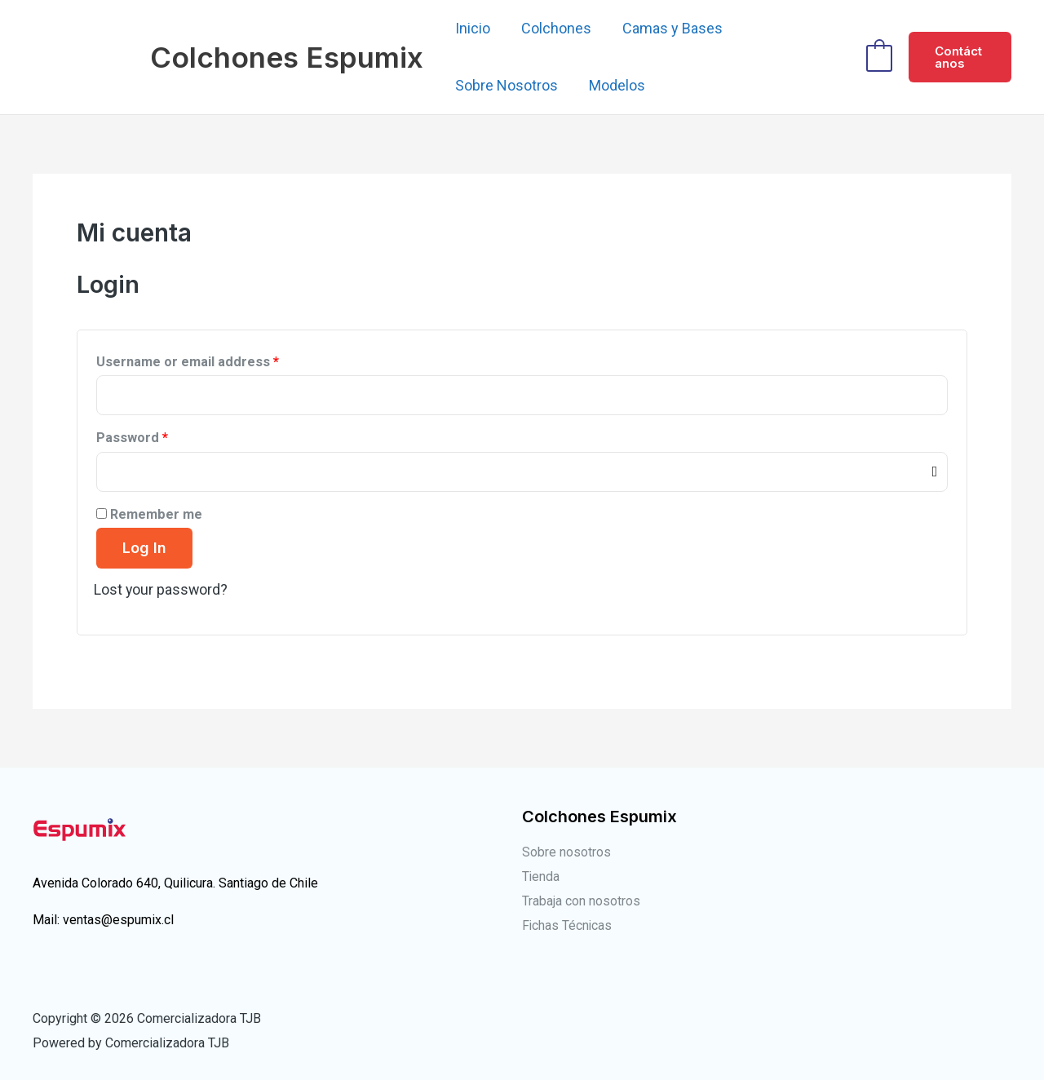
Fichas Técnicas (567, 924)
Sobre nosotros (566, 852)
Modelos (614, 85)
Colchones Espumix (286, 57)
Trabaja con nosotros (581, 900)
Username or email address (187, 362)
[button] (959, 57)
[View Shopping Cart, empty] (878, 56)
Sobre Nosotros (505, 85)
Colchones (554, 28)
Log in (144, 547)
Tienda (541, 875)
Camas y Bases (668, 28)
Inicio (471, 28)
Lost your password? (161, 589)
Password (132, 437)
